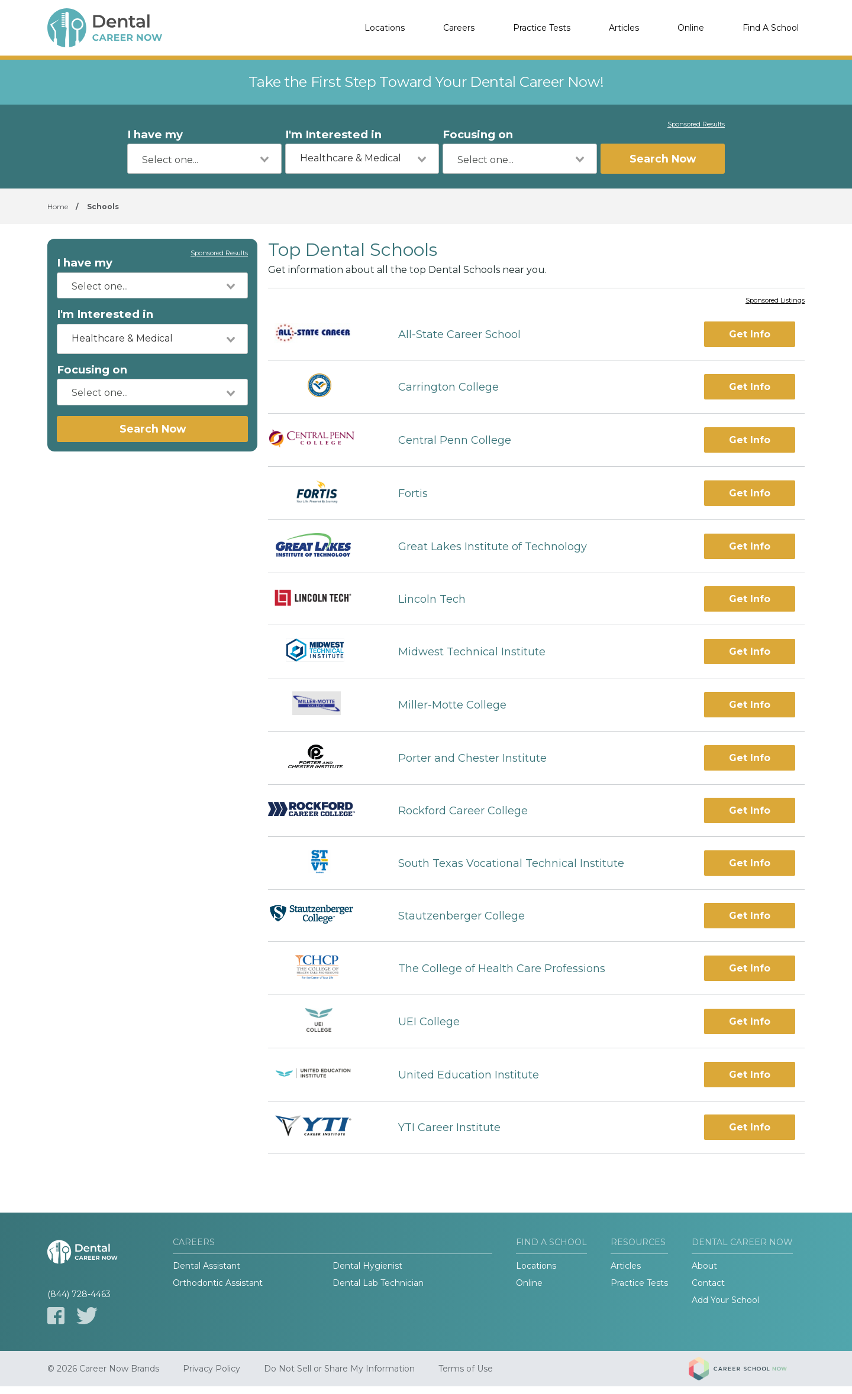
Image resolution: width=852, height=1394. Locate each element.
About (704, 1265)
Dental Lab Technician (378, 1283)
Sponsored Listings (775, 301)
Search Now (663, 158)
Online (690, 27)
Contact (708, 1283)
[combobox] (204, 158)
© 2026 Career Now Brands (103, 1368)
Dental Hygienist (367, 1265)
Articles (624, 27)
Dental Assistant (206, 1265)
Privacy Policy (211, 1368)
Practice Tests (541, 27)
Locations (384, 27)
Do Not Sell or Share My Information (339, 1368)
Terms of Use (465, 1368)
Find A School (771, 27)
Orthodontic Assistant (218, 1283)
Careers (459, 27)
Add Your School (725, 1300)
